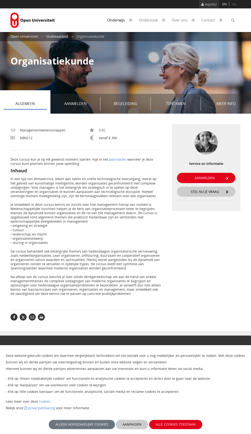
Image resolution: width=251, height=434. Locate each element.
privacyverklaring (41, 408)
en (224, 4)
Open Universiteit (24, 36)
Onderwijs (121, 20)
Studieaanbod (57, 36)
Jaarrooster (117, 159)
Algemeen (31, 104)
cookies (44, 401)
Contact (213, 20)
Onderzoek (153, 20)
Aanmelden (80, 104)
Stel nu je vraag (210, 191)
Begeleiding (130, 104)
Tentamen (182, 104)
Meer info (226, 103)
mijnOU (209, 4)
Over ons (185, 20)
